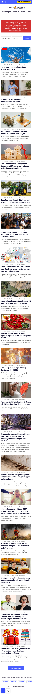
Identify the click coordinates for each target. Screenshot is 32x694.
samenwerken (6, 677)
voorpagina (6, 12)
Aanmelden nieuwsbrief (24, 1)
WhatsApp (5, 681)
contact (18, 677)
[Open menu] (2, 2)
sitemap (29, 677)
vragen (13, 677)
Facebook (13, 681)
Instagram (21, 681)
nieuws (16, 12)
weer (23, 12)
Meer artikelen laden (16, 668)
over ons (23, 677)
